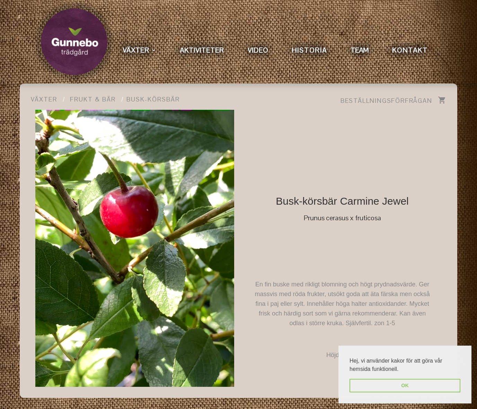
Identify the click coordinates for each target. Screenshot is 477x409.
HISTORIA (309, 50)
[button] (401, 369)
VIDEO (258, 50)
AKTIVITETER (202, 50)
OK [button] (405, 385)
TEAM (360, 50)
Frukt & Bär (93, 99)
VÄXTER (136, 50)
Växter (44, 99)
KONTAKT (410, 50)
